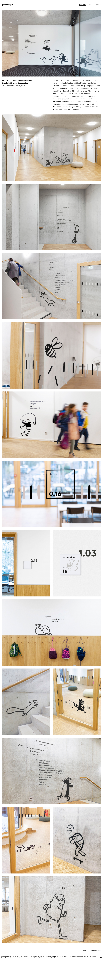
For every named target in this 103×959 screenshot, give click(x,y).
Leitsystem (20, 86)
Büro (90, 5)
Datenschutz (96, 950)
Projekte (82, 5)
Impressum (84, 950)
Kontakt (98, 5)
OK (101, 957)
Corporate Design (9, 86)
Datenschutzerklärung (56, 957)
